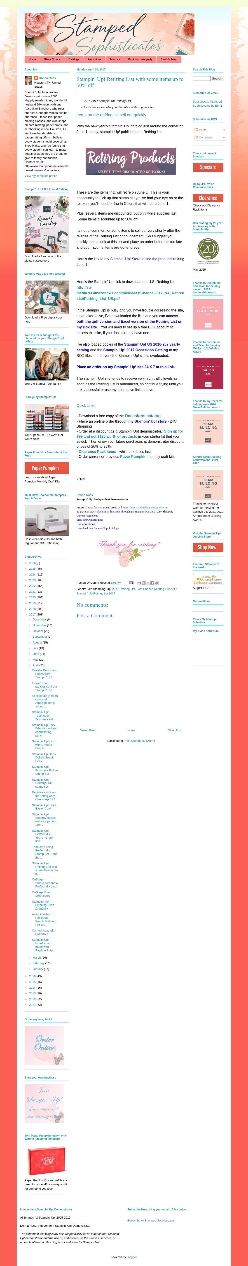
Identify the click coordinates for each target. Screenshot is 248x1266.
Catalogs (73, 59)
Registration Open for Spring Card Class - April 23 (44, 796)
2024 (33, 574)
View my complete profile (41, 176)
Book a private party (140, 59)
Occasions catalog (143, 416)
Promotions (94, 59)
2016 (33, 976)
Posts (201, 130)
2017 (33, 614)
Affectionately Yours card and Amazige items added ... (45, 701)
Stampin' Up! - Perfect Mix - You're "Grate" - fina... (43, 836)
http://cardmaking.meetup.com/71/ (149, 507)
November (40, 625)
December (40, 619)
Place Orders (52, 59)
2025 (33, 568)
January (38, 969)
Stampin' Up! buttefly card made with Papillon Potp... (43, 945)
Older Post (175, 730)
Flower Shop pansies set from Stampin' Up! (44, 686)
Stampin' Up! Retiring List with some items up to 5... (45, 868)
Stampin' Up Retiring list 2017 (96, 593)
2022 (33, 585)
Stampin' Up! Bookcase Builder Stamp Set (45, 770)
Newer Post (87, 730)
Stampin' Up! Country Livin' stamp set (42, 783)
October (38, 631)
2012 (33, 999)
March (37, 957)
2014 (33, 987)
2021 (33, 591)
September (40, 636)
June (36, 653)
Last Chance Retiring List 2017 (157, 589)
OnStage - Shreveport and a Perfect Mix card (45, 883)
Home (32, 59)
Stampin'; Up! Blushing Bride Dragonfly (43, 905)
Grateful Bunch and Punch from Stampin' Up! (44, 674)
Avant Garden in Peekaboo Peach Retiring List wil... (43, 920)
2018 (33, 609)
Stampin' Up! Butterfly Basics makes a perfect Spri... (44, 820)
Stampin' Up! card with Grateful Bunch (43, 744)
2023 (33, 580)
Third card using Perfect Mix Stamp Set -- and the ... (44, 852)
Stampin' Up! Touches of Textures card (42, 715)
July (36, 648)
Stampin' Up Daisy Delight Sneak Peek (44, 757)
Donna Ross (85, 495)
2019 (33, 603)
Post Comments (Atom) (139, 740)
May (36, 659)
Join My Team (169, 59)
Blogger (132, 1257)
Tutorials (115, 59)
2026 (33, 563)
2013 (33, 993)
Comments (204, 137)
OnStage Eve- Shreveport (41, 894)
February (39, 963)
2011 (33, 1004)
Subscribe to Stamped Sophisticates (151, 1220)
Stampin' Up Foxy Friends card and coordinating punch (44, 730)
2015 (33, 982)
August (38, 642)
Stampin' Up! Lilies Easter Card (44, 806)
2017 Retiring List (123, 589)
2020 (33, 597)
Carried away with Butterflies (43, 932)
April (36, 665)
